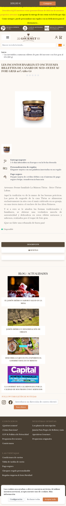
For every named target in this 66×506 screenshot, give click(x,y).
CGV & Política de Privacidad (15, 434)
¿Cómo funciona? (10, 430)
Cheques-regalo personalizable (16, 471)
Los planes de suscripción (44, 425)
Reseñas (33, 250)
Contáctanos (8, 443)
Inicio (3, 52)
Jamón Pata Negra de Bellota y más (48, 430)
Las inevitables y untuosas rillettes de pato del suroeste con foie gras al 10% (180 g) (33, 56)
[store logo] (28, 37)
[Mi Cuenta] (56, 37)
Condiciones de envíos (12, 457)
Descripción (33, 244)
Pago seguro (7, 466)
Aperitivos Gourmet (41, 434)
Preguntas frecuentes (12, 439)
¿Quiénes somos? (10, 425)
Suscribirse (21, 407)
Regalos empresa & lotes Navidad (17, 475)
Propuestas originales (42, 439)
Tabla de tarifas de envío (13, 462)
